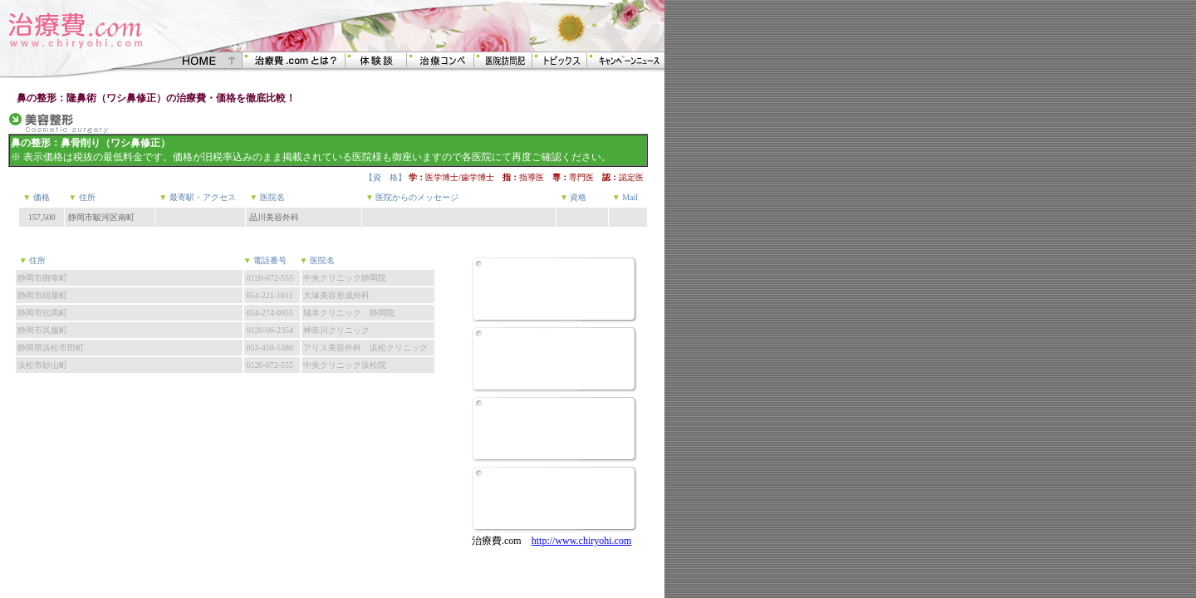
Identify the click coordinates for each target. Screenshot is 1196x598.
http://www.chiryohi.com (582, 541)
